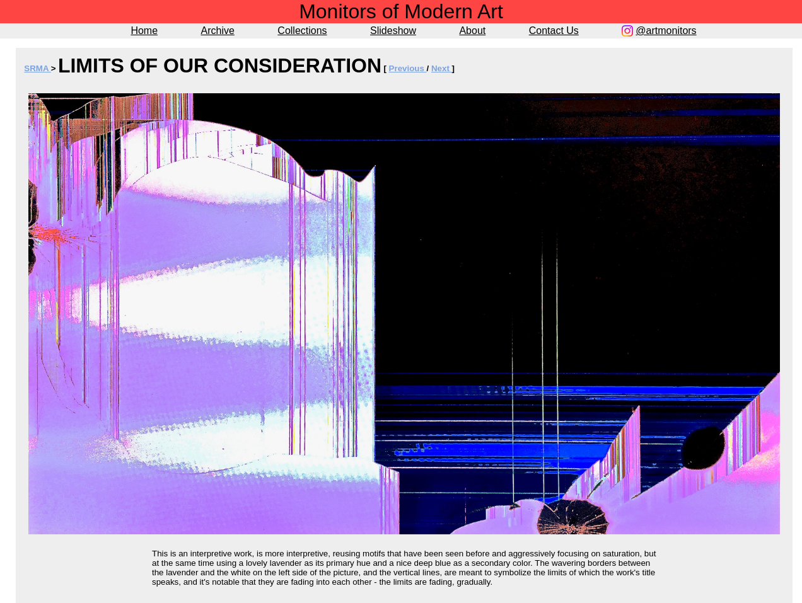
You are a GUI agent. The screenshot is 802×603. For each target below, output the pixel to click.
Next (441, 68)
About (472, 30)
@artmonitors (666, 30)
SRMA (37, 68)
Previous (408, 68)
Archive (218, 30)
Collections (302, 30)
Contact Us (554, 30)
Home (144, 30)
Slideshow (393, 30)
